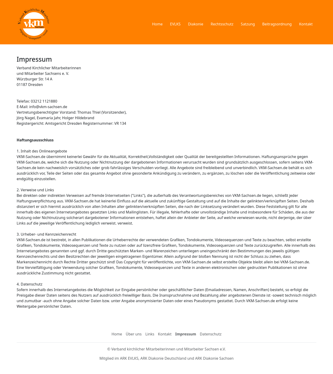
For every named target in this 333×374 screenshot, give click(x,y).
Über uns (134, 334)
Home (157, 24)
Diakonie (195, 24)
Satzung (248, 24)
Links (149, 334)
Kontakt (306, 24)
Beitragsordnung (277, 24)
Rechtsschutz (222, 24)
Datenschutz (211, 334)
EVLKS (175, 24)
